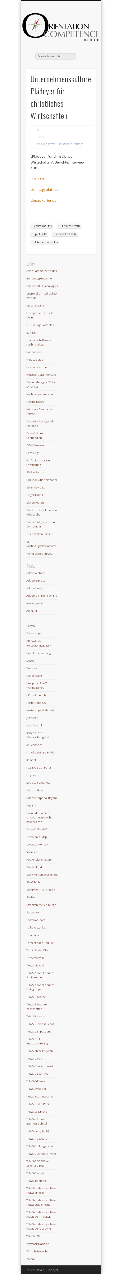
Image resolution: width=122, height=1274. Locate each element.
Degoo (30, 660)
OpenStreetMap (36, 837)
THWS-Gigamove (36, 1111)
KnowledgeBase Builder (41, 752)
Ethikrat (31, 332)
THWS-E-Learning (37, 1073)
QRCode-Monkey (37, 844)
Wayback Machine (37, 1244)
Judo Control (34, 725)
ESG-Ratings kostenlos (40, 325)
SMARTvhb (33, 882)
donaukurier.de (44, 200)
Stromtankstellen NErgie (41, 905)
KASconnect (34, 745)
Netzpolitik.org (35, 402)
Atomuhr (31, 611)
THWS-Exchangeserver (40, 1096)
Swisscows (32, 912)
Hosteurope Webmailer (41, 710)
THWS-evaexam (36, 1089)
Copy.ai (30, 626)
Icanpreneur (34, 352)
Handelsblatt (34, 676)
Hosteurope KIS (36, 703)
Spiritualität (40, 234)
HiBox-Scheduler (37, 695)
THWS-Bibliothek (36, 997)
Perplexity (32, 453)
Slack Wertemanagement (42, 875)
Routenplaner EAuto (39, 859)
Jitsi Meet (31, 718)
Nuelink (31, 805)
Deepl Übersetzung (38, 653)
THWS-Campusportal (39, 1031)
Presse (52, 144)
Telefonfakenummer (39, 534)
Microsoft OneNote (38, 782)
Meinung (42, 144)
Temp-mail (32, 935)
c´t (27, 618)
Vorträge (78, 144)
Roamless (32, 852)
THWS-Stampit (35, 1173)
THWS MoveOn (35, 965)
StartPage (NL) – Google (40, 890)
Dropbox (31, 668)
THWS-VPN (33, 1236)
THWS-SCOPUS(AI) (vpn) (41, 1154)
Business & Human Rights (42, 286)
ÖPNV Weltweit (35, 445)
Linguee (31, 775)
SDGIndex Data (35, 487)
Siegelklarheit (34, 495)
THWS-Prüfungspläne (39, 1146)
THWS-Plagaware (36, 1138)
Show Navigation (85, 37)
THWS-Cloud (34, 1058)
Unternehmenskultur (46, 242)
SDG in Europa (35, 472)
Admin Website (35, 573)
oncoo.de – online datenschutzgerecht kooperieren (39, 817)
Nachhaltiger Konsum (39, 394)
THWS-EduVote (35, 1081)
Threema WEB (35, 958)
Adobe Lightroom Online (41, 595)
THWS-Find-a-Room (38, 1104)
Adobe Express (35, 580)
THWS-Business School (40, 1024)
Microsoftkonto (35, 790)
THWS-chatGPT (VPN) (39, 1051)
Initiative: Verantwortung (41, 375)
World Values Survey (39, 554)
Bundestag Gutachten (40, 278)
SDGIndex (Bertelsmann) (41, 480)
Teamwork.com (35, 920)
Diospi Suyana (35, 305)
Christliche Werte (70, 226)
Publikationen (64, 144)
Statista (30, 897)
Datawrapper (34, 633)
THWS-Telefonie (36, 1181)
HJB (39, 130)
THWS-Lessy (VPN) (37, 1131)
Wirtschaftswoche (37, 1251)
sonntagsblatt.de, (45, 189)
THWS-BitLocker (36, 1016)
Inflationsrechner (37, 367)
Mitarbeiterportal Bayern (41, 798)
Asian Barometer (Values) (41, 271)
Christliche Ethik (43, 226)
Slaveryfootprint (36, 502)
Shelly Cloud (34, 867)
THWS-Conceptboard (39, 1066)
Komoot (31, 760)
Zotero (30, 1259)
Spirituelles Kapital (66, 234)
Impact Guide (34, 359)
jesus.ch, (38, 178)
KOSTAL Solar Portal (38, 767)
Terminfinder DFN (37, 950)
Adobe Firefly (34, 588)
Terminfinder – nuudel (40, 943)
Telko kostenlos (36, 927)
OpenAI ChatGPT (37, 829)
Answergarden (35, 603)
